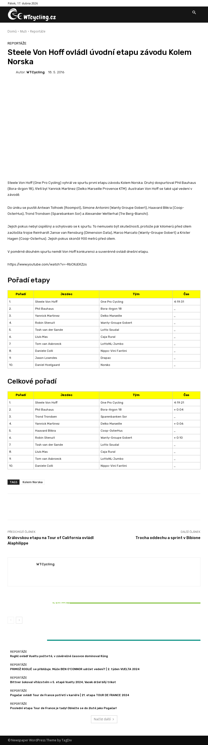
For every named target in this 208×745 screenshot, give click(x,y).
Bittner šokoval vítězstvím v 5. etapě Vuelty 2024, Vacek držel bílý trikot (39, 605)
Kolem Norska (33, 482)
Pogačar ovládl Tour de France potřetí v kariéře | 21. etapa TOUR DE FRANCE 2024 (69, 695)
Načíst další (104, 719)
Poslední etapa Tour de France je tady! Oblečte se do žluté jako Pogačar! (63, 708)
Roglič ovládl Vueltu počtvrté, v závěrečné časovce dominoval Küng (59, 656)
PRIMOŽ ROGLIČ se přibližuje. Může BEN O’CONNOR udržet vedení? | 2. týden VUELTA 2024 (75, 669)
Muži (23, 31)
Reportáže (38, 31)
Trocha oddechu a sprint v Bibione (167, 537)
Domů (12, 31)
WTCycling (36, 72)
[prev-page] (11, 620)
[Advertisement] (104, 121)
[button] (194, 13)
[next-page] (19, 620)
